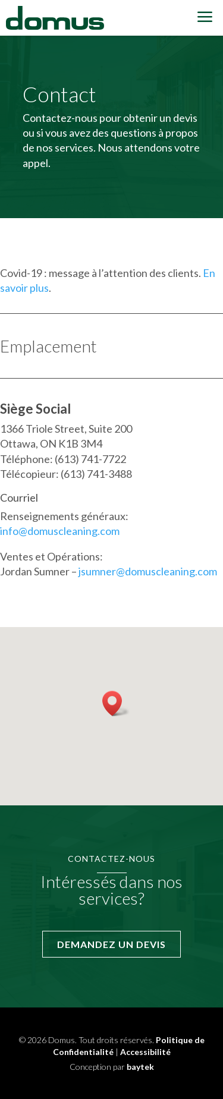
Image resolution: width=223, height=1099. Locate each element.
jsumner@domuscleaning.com (147, 571)
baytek (140, 1067)
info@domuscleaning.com (60, 530)
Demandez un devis (111, 944)
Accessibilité (145, 1052)
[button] (116, 703)
